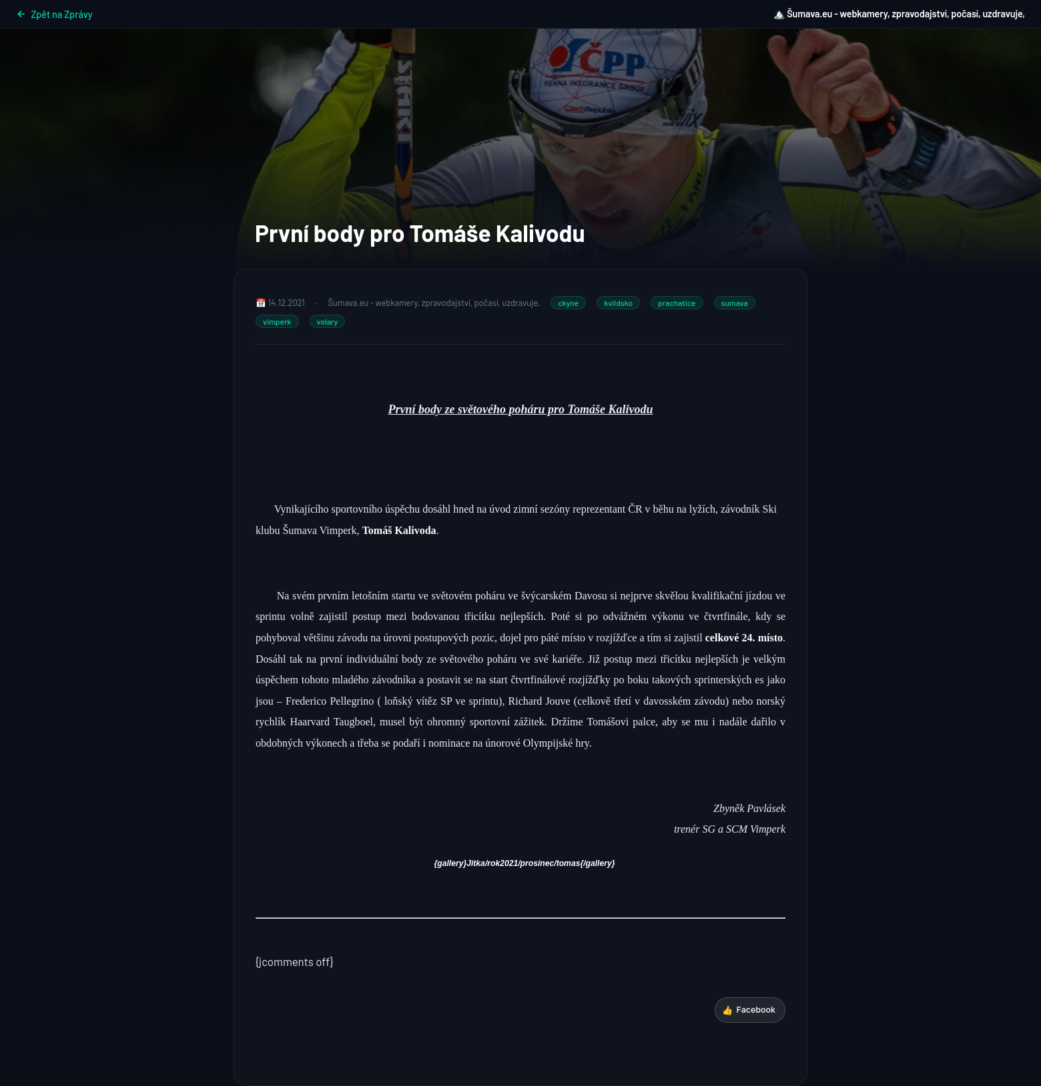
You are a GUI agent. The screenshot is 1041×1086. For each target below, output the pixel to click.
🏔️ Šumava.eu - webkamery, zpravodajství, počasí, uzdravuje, (899, 13)
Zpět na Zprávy (54, 14)
